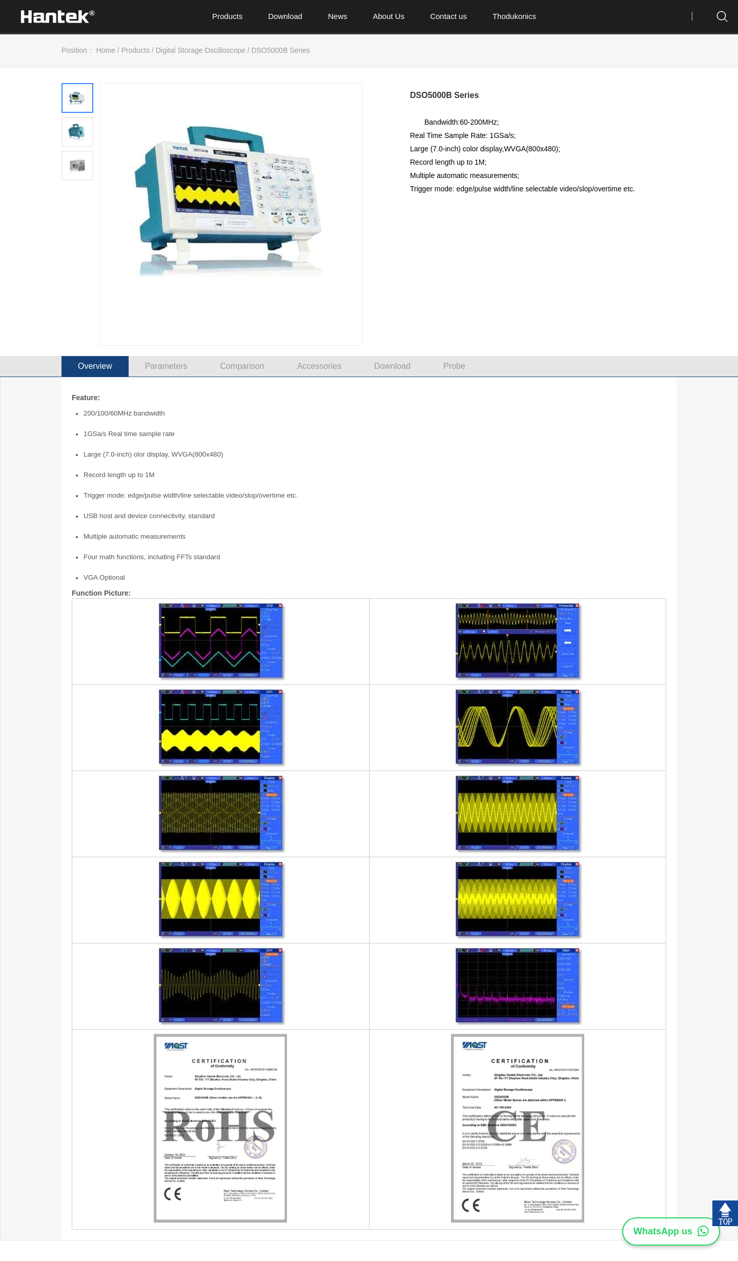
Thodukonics (514, 16)
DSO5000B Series (280, 50)
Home (105, 50)
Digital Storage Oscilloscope (200, 50)
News (337, 16)
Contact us (448, 16)
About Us (388, 16)
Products (227, 16)
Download (285, 16)
